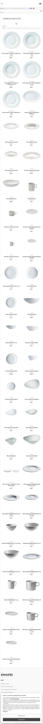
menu (2, 4)
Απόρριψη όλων (21, 715)
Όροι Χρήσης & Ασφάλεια (7, 692)
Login (2, 12)
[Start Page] (21, 3)
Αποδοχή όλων (21, 719)
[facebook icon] (1, 680)
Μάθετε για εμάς (5, 683)
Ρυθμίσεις (5, 711)
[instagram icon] (3, 680)
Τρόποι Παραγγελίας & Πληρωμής (9, 689)
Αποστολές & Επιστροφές (7, 686)
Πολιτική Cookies (15, 698)
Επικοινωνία (7, 8)
